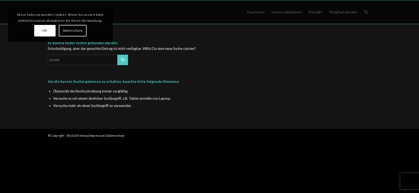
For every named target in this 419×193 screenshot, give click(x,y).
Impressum (97, 135)
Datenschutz (116, 135)
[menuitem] (255, 12)
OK (44, 30)
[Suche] (366, 12)
